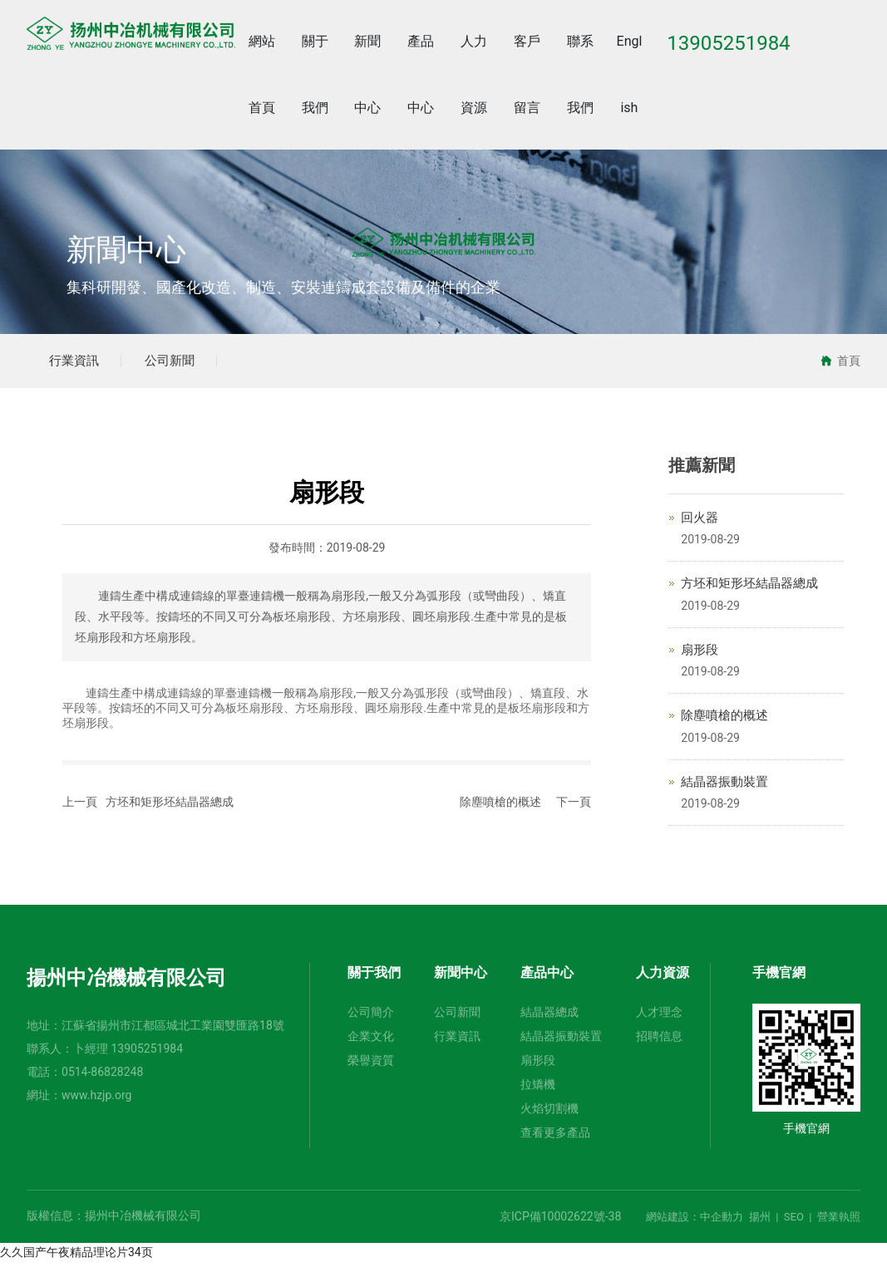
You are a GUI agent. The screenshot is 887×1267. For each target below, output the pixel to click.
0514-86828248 (102, 1076)
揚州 (760, 1221)
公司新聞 (181, 363)
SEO (794, 1221)
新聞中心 (126, 250)
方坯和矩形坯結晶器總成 (170, 806)
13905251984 (147, 1053)
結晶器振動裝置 (724, 785)
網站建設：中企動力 (694, 1221)
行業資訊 (78, 363)
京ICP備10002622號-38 (560, 1221)
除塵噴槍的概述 (500, 806)
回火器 (699, 521)
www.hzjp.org (96, 1100)
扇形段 (699, 653)
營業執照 (838, 1221)
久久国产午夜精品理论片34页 (76, 1257)
